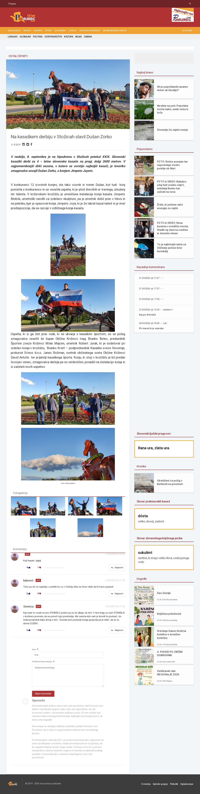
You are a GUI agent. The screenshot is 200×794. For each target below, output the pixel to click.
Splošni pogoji (162, 784)
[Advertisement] (164, 382)
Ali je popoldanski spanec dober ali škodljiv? (172, 88)
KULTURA (68, 36)
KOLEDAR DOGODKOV (90, 30)
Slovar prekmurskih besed (153, 501)
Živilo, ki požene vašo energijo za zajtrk (169, 206)
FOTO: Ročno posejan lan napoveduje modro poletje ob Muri (172, 165)
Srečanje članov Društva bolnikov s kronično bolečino (171, 634)
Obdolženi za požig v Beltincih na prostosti (169, 482)
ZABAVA (87, 36)
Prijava (12, 3)
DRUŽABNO (60, 30)
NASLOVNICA (14, 30)
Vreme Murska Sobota (114, 30)
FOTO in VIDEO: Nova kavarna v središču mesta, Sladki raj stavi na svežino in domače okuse (172, 228)
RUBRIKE (38, 30)
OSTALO (72, 30)
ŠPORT (48, 30)
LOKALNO (13, 36)
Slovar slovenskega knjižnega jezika (159, 538)
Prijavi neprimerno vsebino (55, 568)
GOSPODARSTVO (53, 36)
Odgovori (117, 567)
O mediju (149, 784)
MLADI (78, 36)
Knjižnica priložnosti (169, 613)
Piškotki (176, 784)
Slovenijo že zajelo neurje (172, 129)
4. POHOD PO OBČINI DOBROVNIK (169, 653)
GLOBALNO (25, 36)
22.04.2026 (187, 30)
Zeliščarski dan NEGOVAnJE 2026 (168, 672)
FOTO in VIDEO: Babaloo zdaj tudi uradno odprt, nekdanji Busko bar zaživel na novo (171, 186)
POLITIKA (37, 36)
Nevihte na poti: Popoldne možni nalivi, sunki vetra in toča (172, 109)
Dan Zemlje (164, 593)
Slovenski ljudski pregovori (153, 433)
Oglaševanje (187, 784)
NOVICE (27, 30)
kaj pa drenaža (147, 314)
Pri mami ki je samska (151, 328)
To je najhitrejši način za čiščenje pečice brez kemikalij (171, 248)
